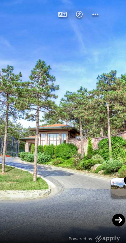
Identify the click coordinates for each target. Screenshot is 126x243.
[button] (62, 15)
